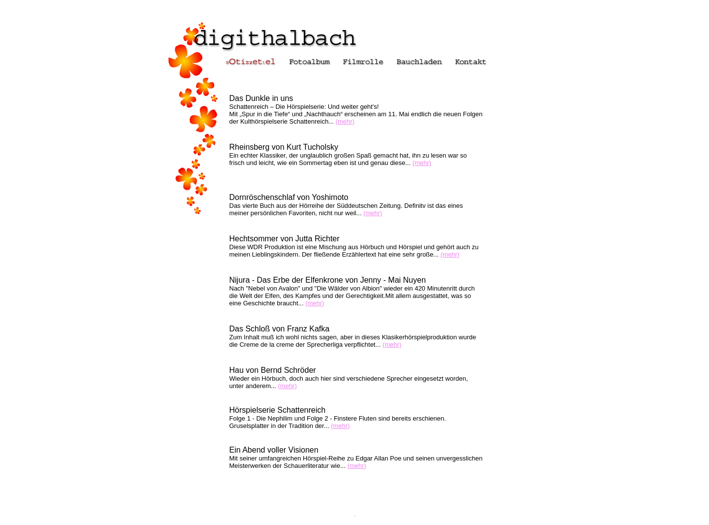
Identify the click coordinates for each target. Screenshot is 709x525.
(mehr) (345, 121)
